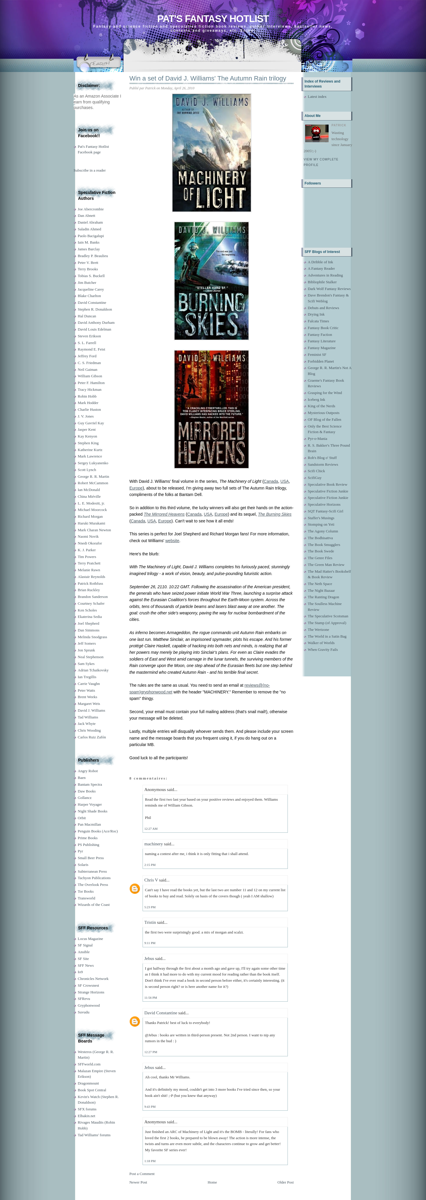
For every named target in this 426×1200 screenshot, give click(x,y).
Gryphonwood (89, 1005)
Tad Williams (88, 717)
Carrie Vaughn (89, 683)
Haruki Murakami (91, 523)
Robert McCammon (93, 483)
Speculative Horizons (324, 504)
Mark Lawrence (90, 456)
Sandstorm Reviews (323, 464)
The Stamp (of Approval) (327, 623)
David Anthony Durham (96, 322)
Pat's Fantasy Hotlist (213, 18)
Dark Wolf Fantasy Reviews (329, 288)
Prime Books (88, 838)
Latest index (317, 96)
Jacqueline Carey (91, 289)
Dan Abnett (86, 215)
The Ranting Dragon (323, 597)
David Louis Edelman (94, 329)
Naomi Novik (88, 536)
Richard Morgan (90, 516)
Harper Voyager (90, 804)
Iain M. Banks (88, 242)
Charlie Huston (89, 409)
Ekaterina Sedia (90, 616)
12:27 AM (151, 828)
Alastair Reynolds (91, 576)
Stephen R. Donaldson (95, 309)
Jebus (149, 958)
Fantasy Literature (322, 341)
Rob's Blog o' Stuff (322, 457)
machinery (153, 844)
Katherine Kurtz (90, 450)
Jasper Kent (87, 429)
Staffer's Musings (321, 518)
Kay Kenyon (87, 436)
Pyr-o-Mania (317, 438)
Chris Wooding (89, 730)
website (172, 540)
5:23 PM (149, 907)
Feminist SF (317, 354)
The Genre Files (320, 558)
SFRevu (84, 998)
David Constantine (92, 302)
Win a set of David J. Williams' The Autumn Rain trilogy (207, 78)
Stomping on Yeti (321, 524)
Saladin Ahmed (89, 229)
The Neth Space (320, 583)
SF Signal (85, 945)
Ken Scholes (87, 610)
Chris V (151, 880)
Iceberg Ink (316, 399)
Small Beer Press (91, 858)
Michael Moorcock (92, 509)
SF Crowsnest (88, 985)
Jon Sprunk (86, 650)
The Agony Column (323, 531)
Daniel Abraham (90, 222)
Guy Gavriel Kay (91, 423)
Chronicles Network (93, 978)
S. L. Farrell (87, 343)
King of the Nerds (321, 406)
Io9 (80, 972)
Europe (136, 488)
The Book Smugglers (324, 544)
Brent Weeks (87, 697)
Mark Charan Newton (94, 530)
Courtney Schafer (91, 603)
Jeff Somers (87, 643)
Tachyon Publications (94, 878)
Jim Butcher (87, 282)
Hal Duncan (87, 316)
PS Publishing (88, 844)
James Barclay (89, 249)
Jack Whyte (87, 723)
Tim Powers (87, 556)
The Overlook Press (93, 884)
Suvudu (83, 1012)
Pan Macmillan (89, 824)
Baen (82, 777)
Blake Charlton (89, 296)
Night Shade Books (92, 811)
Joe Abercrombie (91, 209)
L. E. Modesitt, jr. (91, 503)
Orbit (82, 818)
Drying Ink (316, 314)
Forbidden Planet (321, 361)
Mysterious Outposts (323, 412)
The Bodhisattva (320, 538)
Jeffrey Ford (87, 356)
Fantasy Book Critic (323, 328)
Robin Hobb (87, 396)
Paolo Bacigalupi (91, 236)
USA (284, 481)
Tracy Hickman (90, 389)
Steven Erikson (89, 336)
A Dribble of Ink (320, 262)
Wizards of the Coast (94, 904)
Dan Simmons (88, 630)
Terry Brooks (88, 269)
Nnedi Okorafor (90, 543)
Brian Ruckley (89, 590)
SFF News (86, 965)
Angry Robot (88, 771)
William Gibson (90, 376)
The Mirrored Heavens (164, 514)
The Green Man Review (326, 564)
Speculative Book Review (327, 484)
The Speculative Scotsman (328, 616)
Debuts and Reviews (323, 308)
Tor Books (86, 891)
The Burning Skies (274, 514)
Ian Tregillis (87, 677)
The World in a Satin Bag (327, 636)
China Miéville (89, 496)
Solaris (83, 864)
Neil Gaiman (87, 369)
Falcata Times (318, 321)
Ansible (83, 952)
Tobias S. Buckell (91, 276)
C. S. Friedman (89, 363)
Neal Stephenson (91, 657)
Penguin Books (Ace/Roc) (98, 831)
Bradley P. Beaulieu (93, 256)
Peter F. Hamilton (91, 383)
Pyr (80, 851)
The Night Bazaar (321, 590)
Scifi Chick (316, 471)
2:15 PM (149, 865)
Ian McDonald (89, 489)
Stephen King (88, 443)
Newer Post (138, 1182)
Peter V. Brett (88, 262)
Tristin (150, 922)
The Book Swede (321, 551)
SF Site (83, 958)
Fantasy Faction (320, 334)
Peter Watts (86, 690)
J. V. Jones (86, 416)
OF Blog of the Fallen (324, 419)
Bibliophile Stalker (322, 282)
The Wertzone (318, 629)
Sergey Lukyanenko (93, 463)
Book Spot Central (92, 1090)
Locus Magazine (90, 938)
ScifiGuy (315, 477)
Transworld (86, 898)
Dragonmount (88, 1083)
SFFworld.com (89, 1064)
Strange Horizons (91, 992)
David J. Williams (91, 710)
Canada (271, 481)
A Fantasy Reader (321, 268)
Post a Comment (142, 1173)
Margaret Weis (89, 703)
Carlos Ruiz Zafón (92, 737)
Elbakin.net (86, 1116)
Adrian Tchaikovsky (93, 670)
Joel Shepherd (88, 623)
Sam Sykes (86, 663)
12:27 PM (150, 1052)
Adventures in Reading (325, 275)
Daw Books (87, 791)
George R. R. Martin (93, 476)
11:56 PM (150, 997)
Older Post (286, 1182)
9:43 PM (149, 1106)
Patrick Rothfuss (90, 583)
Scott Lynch (87, 469)
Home (212, 1182)
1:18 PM (149, 1161)
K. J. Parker (87, 550)
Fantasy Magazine (322, 348)
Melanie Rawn (89, 570)
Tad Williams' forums (94, 1135)
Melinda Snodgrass (92, 637)
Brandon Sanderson (93, 596)
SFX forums (87, 1109)
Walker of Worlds (321, 643)
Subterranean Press (92, 871)
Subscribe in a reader (90, 170)
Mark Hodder (88, 402)
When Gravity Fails (323, 649)
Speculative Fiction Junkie (328, 491)
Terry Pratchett (89, 563)
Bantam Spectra (90, 784)
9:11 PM (149, 943)
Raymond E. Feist (91, 349)
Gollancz (85, 797)
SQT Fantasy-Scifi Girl (325, 511)
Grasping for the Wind (325, 392)
